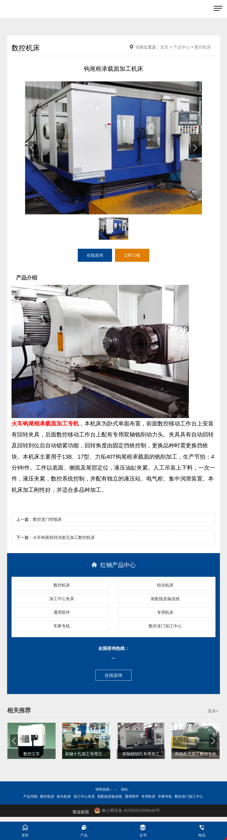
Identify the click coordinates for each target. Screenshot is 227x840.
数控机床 (61, 585)
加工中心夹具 (61, 598)
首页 (164, 47)
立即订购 (132, 255)
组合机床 (165, 585)
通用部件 (61, 612)
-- (113, 658)
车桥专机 (61, 626)
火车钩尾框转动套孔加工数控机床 (64, 537)
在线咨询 (113, 675)
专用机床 (165, 612)
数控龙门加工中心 (165, 626)
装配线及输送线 (165, 598)
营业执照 (80, 812)
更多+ (213, 711)
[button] (195, 147)
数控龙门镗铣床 (47, 519)
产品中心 (181, 47)
